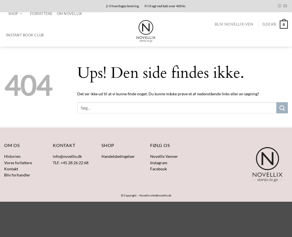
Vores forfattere (18, 162)
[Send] (282, 107)
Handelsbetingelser (118, 156)
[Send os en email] (285, 6)
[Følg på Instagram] (279, 6)
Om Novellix (69, 13)
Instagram (158, 162)
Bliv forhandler (17, 175)
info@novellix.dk (160, 195)
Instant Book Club (25, 35)
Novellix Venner (164, 156)
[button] (15, 13)
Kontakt (11, 168)
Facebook (158, 168)
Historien (12, 156)
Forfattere (41, 13)
